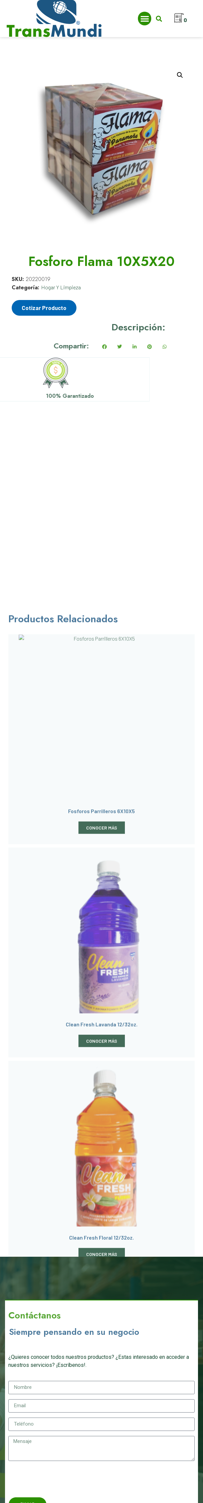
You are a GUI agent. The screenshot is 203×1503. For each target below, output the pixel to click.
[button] (145, 18)
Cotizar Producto (44, 307)
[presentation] (59, 1479)
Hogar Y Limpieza (61, 287)
